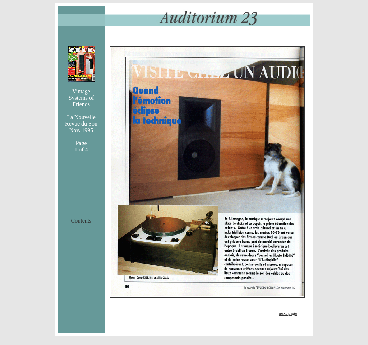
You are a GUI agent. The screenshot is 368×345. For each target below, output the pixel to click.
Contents (81, 221)
